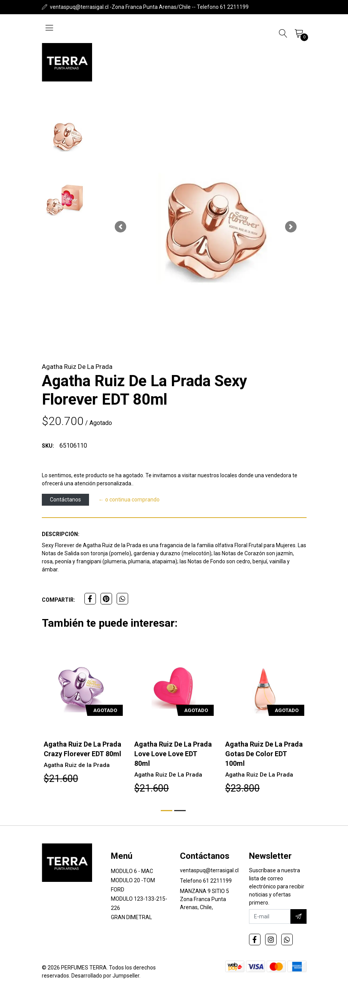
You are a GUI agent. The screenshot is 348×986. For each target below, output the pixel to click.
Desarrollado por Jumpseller (105, 976)
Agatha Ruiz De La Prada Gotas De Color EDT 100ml (264, 753)
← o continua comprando (129, 499)
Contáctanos (65, 499)
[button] (120, 227)
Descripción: (60, 534)
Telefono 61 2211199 (206, 881)
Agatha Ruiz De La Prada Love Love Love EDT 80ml (173, 753)
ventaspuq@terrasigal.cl (209, 870)
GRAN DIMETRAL (131, 917)
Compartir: (58, 600)
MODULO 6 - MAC (132, 871)
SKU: (48, 446)
